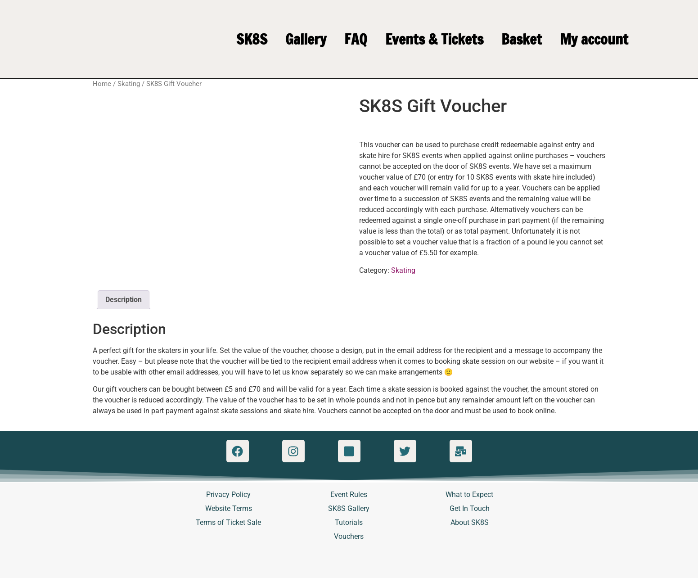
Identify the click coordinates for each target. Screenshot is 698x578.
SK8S (251, 39)
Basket (521, 39)
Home (102, 84)
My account (594, 39)
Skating (128, 84)
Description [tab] (123, 299)
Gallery (305, 39)
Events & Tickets (434, 39)
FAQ (355, 39)
